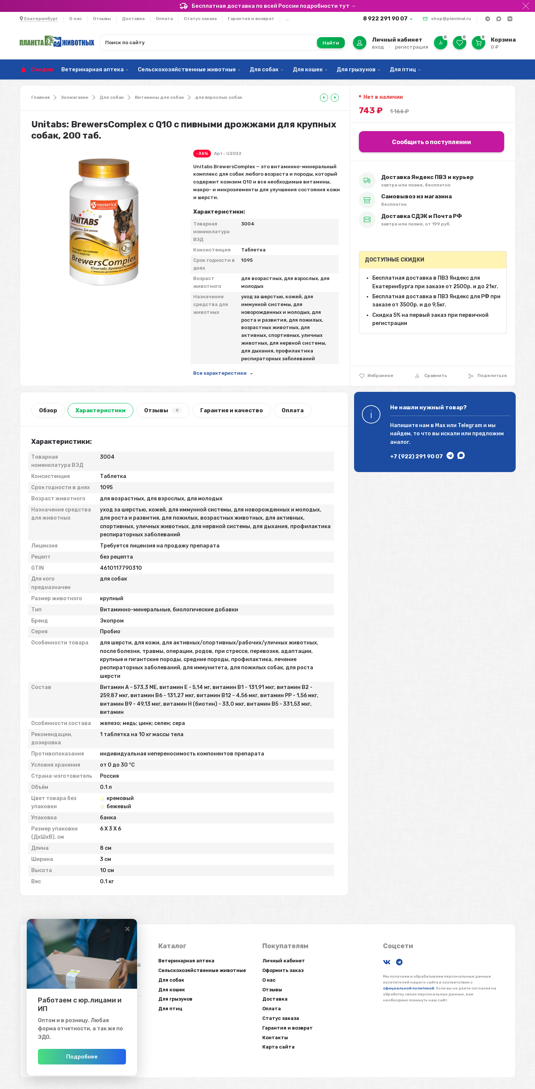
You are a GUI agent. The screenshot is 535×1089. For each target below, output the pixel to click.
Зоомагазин (74, 97)
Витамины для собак (159, 97)
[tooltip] (324, 98)
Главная (40, 97)
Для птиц (403, 69)
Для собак (264, 69)
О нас (75, 18)
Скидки (42, 69)
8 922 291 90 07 (385, 18)
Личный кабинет (283, 960)
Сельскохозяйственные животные (187, 69)
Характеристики (100, 410)
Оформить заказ (283, 970)
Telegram (470, 425)
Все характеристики (220, 373)
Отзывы (102, 18)
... (287, 18)
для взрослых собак (218, 97)
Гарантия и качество (231, 410)
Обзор (48, 410)
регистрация (411, 47)
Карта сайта (278, 1047)
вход (378, 47)
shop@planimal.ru (451, 18)
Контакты (275, 1037)
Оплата (164, 18)
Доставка (133, 18)
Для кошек (308, 69)
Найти (330, 43)
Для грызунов (356, 69)
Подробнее (101, 1056)
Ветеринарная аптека (92, 69)
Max (440, 425)
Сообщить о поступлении (431, 142)
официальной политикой (408, 988)
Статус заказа (200, 18)
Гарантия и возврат (251, 18)
